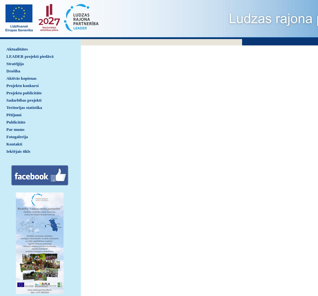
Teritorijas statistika (24, 107)
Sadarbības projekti (24, 100)
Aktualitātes (17, 49)
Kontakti (14, 144)
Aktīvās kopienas (21, 78)
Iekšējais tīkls (18, 151)
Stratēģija (15, 63)
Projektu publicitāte (24, 93)
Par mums (15, 129)
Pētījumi (14, 114)
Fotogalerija (17, 136)
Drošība (13, 71)
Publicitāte (15, 122)
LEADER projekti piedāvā (30, 56)
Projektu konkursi (22, 85)
